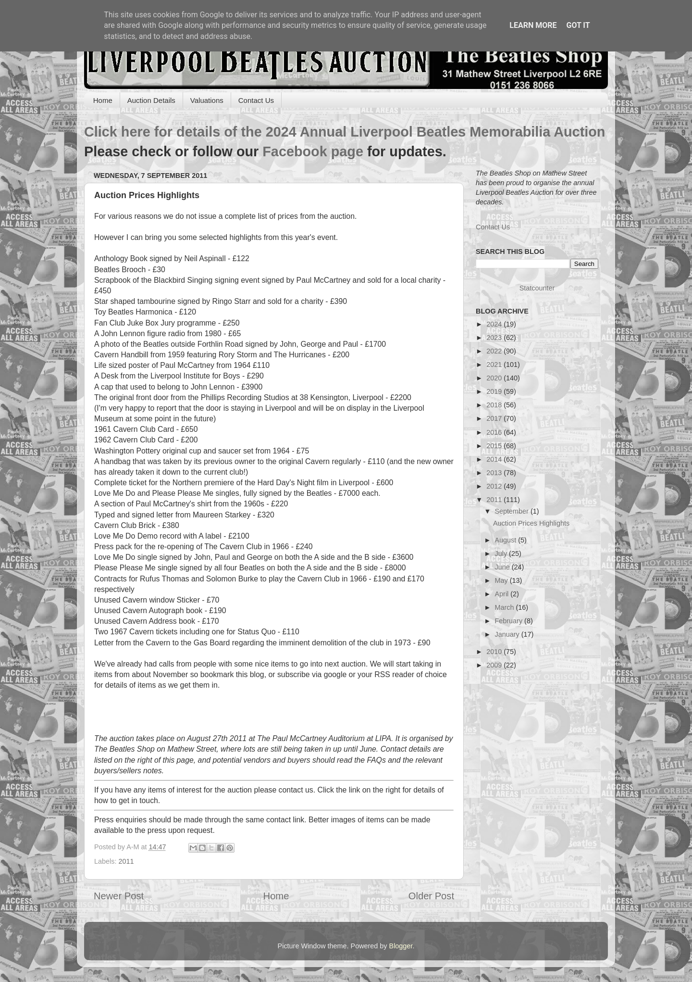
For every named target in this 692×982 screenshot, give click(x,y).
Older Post (431, 896)
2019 (495, 391)
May (502, 580)
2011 (126, 861)
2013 (495, 473)
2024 (495, 324)
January (508, 634)
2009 (495, 665)
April (503, 594)
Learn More (532, 25)
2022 (495, 351)
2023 (495, 337)
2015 (495, 446)
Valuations (206, 100)
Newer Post (119, 896)
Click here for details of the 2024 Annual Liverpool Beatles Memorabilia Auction (344, 131)
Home (102, 100)
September (513, 511)
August (507, 540)
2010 (495, 651)
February (510, 621)
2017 (495, 418)
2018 (495, 405)
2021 (495, 364)
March (505, 607)
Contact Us (256, 100)
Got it (578, 25)
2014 (495, 459)
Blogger (401, 946)
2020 (495, 378)
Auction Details (151, 100)
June (503, 567)
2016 (495, 432)
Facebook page (312, 151)
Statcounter (537, 288)
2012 (495, 486)
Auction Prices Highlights (531, 523)
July (502, 553)
